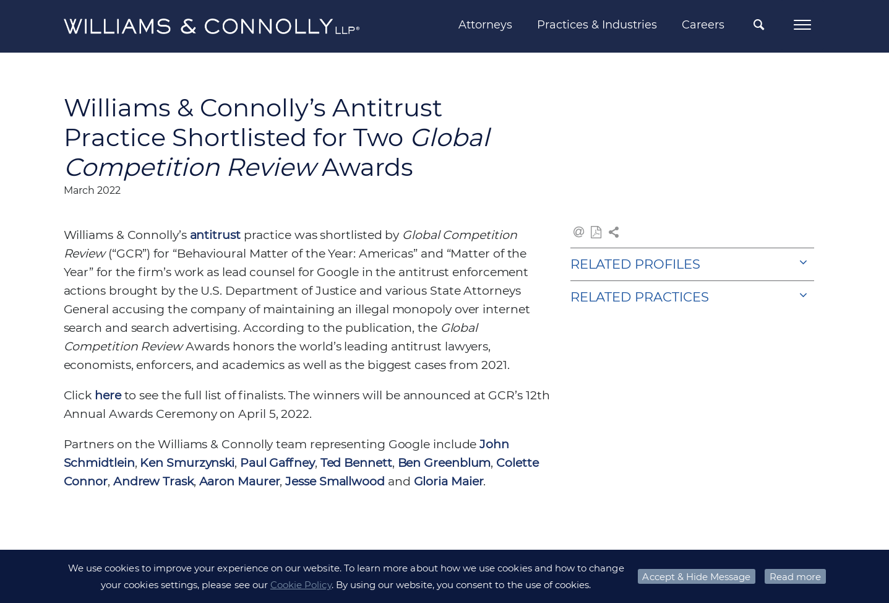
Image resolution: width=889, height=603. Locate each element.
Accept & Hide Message (696, 577)
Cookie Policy (301, 585)
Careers (703, 25)
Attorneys (485, 25)
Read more (795, 577)
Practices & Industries (597, 25)
